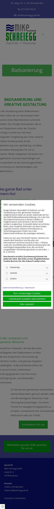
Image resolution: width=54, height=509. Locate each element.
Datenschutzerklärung (12, 287)
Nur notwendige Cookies (27, 293)
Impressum (30, 287)
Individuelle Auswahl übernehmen (27, 298)
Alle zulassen (27, 304)
